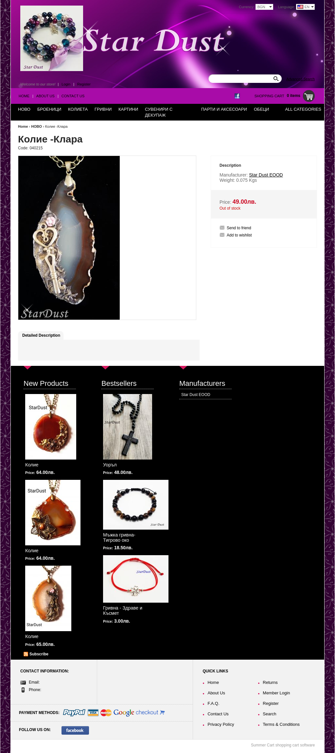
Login (66, 84)
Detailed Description (41, 335)
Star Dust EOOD (195, 394)
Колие (32, 464)
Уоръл (110, 464)
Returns (270, 682)
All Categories (303, 109)
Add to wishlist (239, 235)
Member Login (276, 692)
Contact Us (73, 96)
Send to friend (239, 228)
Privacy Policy (220, 724)
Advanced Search (300, 79)
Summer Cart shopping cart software (283, 745)
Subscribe (38, 654)
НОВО (36, 126)
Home (24, 96)
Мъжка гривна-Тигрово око (119, 537)
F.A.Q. (213, 703)
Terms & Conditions (281, 724)
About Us (45, 96)
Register (84, 84)
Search (269, 713)
